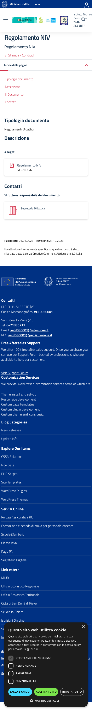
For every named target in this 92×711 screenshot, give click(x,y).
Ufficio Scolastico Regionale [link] (20, 586)
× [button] (83, 626)
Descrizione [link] (13, 86)
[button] (46, 700)
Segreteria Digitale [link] (14, 559)
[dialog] (46, 664)
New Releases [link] (11, 430)
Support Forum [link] (28, 354)
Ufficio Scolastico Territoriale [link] (20, 594)
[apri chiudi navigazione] (5, 20)
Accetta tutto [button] (46, 691)
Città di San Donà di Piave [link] (19, 603)
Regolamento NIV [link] (29, 165)
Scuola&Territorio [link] (12, 534)
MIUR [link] (5, 577)
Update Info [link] (9, 438)
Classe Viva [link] (9, 542)
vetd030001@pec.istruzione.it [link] (30, 335)
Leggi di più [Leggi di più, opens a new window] (31, 649)
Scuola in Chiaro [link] (12, 611)
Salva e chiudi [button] (20, 691)
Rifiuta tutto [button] (72, 691)
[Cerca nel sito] (83, 20)
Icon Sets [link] (7, 465)
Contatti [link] (10, 101)
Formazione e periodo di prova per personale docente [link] (37, 525)
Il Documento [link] (14, 94)
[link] (4, 4)
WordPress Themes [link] (14, 499)
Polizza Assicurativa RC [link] (17, 517)
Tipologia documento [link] (19, 78)
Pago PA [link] (7, 551)
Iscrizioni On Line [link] (12, 620)
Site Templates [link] (11, 482)
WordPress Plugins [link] (14, 490)
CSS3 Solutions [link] (11, 456)
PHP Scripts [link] (9, 473)
